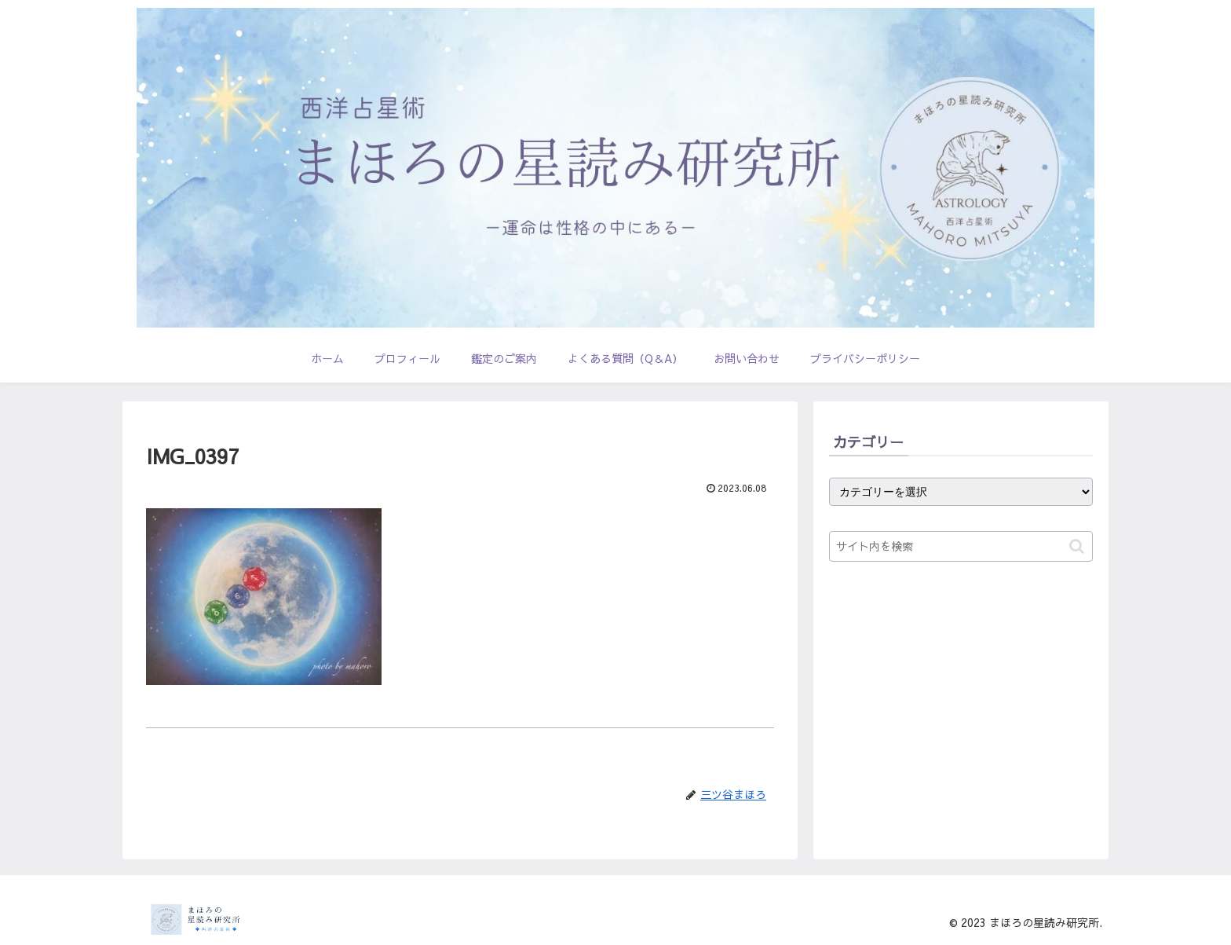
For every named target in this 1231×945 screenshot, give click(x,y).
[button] (1076, 546)
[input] (961, 546)
